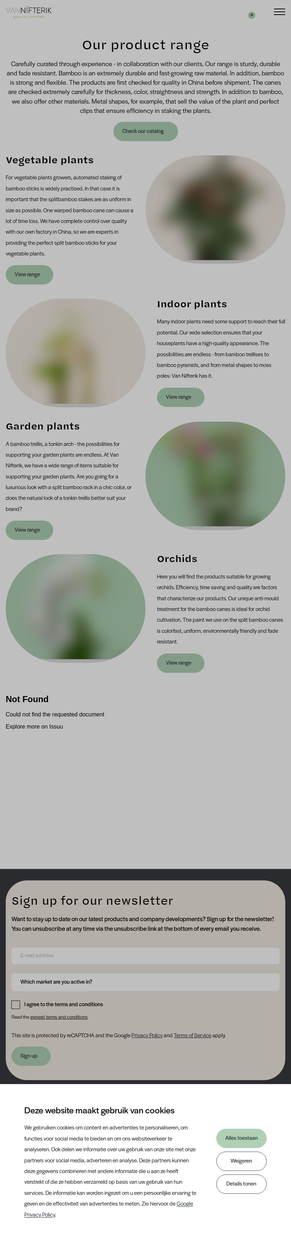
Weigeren (241, 1161)
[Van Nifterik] (28, 12)
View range (27, 275)
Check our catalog (143, 131)
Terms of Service (192, 1036)
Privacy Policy (147, 1036)
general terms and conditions (59, 1017)
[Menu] (279, 11)
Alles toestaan (241, 1138)
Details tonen (241, 1184)
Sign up (29, 1056)
